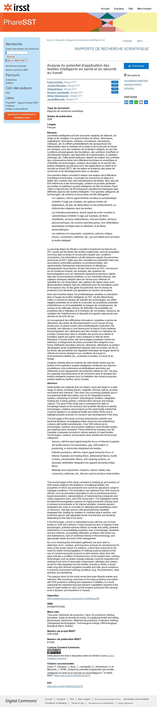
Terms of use (77, 703)
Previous (128, 41)
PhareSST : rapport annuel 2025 (22, 102)
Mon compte (84, 699)
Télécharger (136, 66)
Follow (114, 82)
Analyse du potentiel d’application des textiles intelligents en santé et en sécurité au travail (81, 69)
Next (139, 41)
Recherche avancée (16, 66)
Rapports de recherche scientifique (83, 40)
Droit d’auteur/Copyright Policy (108, 699)
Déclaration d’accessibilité (136, 699)
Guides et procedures (17, 108)
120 (103, 40)
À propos (61, 699)
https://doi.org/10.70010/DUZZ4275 (72, 675)
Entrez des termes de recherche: (22, 48)
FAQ (8, 92)
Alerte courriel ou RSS (17, 70)
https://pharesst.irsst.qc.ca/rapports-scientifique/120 (73, 598)
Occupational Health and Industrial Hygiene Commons (136, 84)
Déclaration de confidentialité (100, 703)
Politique (10, 105)
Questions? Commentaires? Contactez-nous (22, 116)
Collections (11, 79)
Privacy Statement (125, 703)
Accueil (50, 40)
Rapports (60, 40)
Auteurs (9, 83)
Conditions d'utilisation (56, 703)
